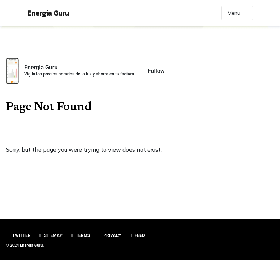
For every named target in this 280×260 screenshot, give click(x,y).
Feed (136, 235)
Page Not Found (49, 107)
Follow (156, 71)
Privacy (109, 235)
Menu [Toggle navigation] (237, 13)
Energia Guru (48, 13)
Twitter (18, 235)
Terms (79, 235)
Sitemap (49, 235)
